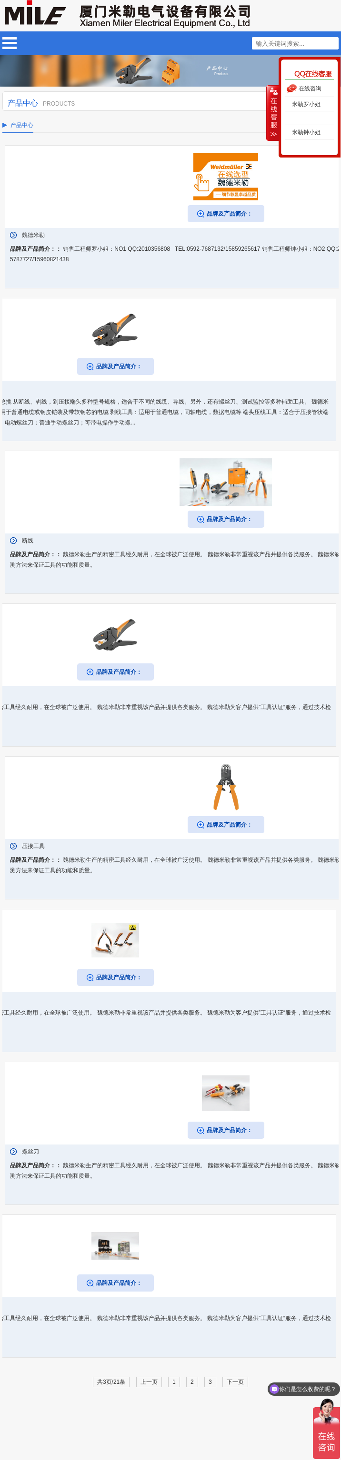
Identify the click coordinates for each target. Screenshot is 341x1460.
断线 (27, 540)
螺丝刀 (30, 1151)
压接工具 (33, 846)
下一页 (235, 1382)
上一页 (149, 1382)
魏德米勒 (33, 235)
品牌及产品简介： (229, 213)
